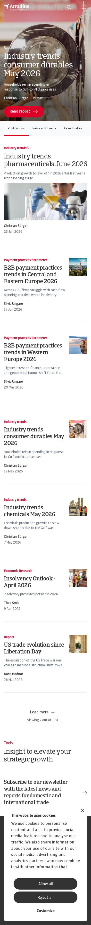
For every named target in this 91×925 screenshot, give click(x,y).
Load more (42, 712)
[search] (69, 7)
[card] (45, 190)
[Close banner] (82, 811)
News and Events (44, 128)
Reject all (45, 898)
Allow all (45, 884)
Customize (46, 911)
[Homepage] (16, 7)
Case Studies (73, 128)
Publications (16, 128)
